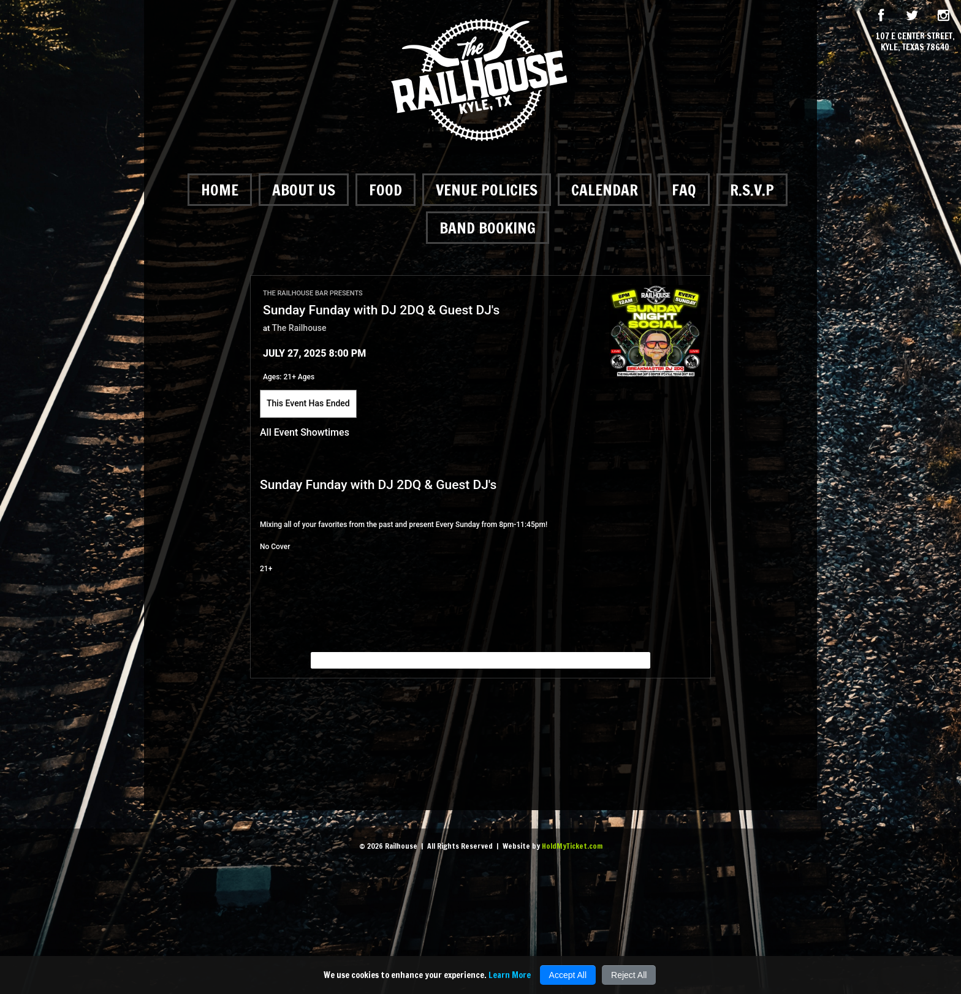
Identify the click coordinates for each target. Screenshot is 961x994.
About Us (303, 189)
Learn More (509, 975)
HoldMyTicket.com (572, 846)
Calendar (604, 189)
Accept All (568, 975)
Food (385, 189)
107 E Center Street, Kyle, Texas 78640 (915, 42)
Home (219, 189)
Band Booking (487, 227)
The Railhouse (299, 328)
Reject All (629, 975)
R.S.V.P (752, 189)
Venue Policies (486, 189)
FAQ (684, 189)
